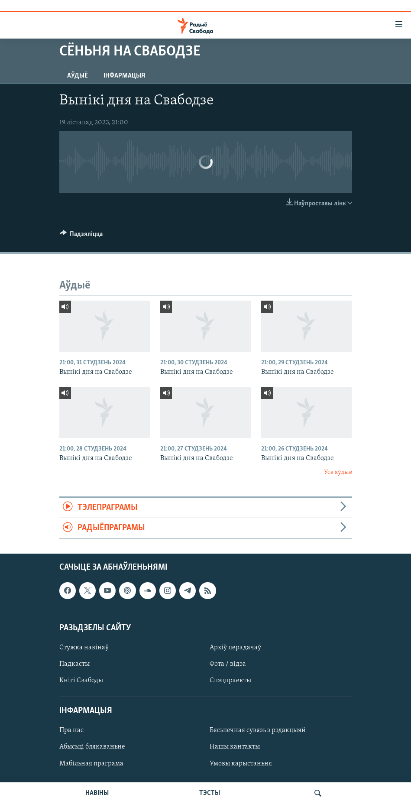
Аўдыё (77, 75)
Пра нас (71, 730)
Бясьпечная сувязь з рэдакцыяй (258, 730)
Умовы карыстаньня (241, 763)
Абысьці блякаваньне (92, 746)
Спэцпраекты (230, 680)
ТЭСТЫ (209, 793)
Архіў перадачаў (235, 647)
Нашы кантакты (235, 746)
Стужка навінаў (84, 647)
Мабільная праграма (91, 763)
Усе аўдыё (338, 472)
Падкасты (74, 664)
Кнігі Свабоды (81, 680)
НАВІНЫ (97, 793)
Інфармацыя (124, 75)
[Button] (81, 236)
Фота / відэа (228, 664)
